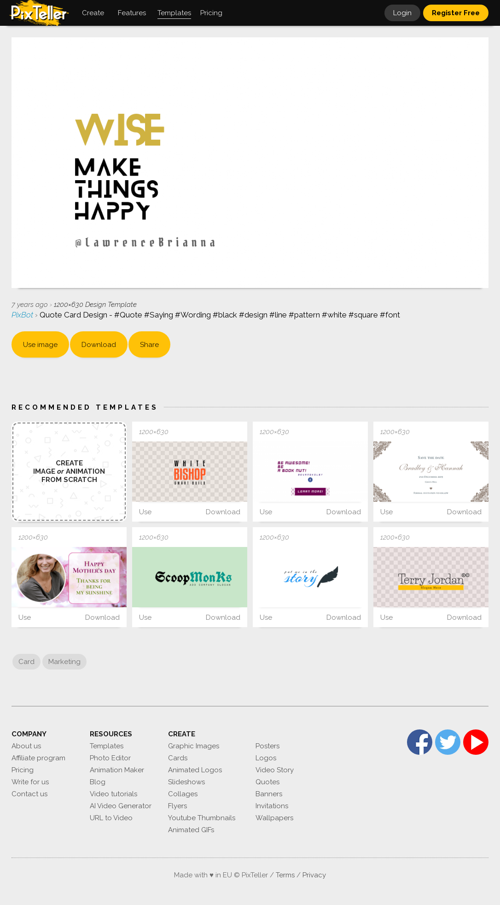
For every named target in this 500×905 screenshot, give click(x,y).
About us (26, 746)
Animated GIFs (191, 830)
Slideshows (186, 782)
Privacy (314, 875)
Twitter (447, 742)
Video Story (275, 770)
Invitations (272, 806)
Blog (97, 782)
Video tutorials (113, 794)
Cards (177, 758)
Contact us (29, 794)
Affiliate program (38, 758)
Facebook (419, 742)
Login (402, 13)
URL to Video (111, 818)
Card (26, 662)
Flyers (177, 806)
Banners (269, 794)
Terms (285, 875)
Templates (106, 746)
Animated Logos (195, 770)
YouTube (475, 742)
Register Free (456, 13)
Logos (266, 758)
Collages (183, 794)
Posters (267, 746)
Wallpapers (274, 818)
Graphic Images (193, 746)
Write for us (30, 782)
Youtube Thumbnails (201, 818)
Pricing (23, 770)
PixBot (23, 314)
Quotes (267, 782)
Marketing (64, 662)
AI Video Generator (120, 806)
